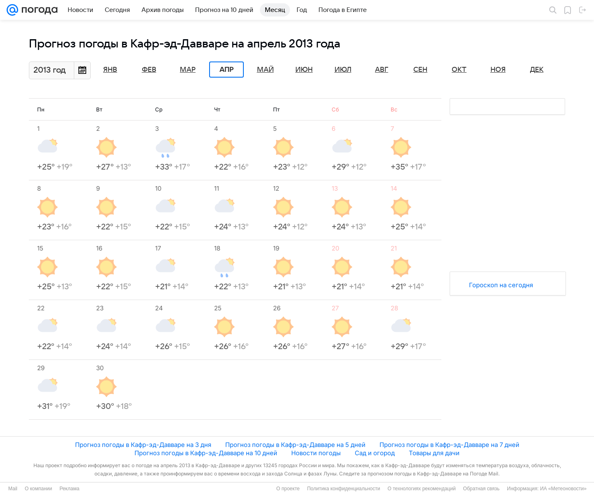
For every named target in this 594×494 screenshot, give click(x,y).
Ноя (498, 69)
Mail (12, 489)
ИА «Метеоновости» (563, 489)
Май (265, 69)
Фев (149, 69)
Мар (188, 69)
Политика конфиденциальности (343, 489)
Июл (343, 69)
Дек (537, 69)
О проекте (288, 489)
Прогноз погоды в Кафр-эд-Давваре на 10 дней (205, 453)
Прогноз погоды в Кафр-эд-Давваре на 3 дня (143, 445)
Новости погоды (316, 453)
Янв (110, 69)
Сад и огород (375, 453)
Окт (459, 69)
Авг (381, 69)
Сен (420, 69)
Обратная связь (481, 489)
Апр (226, 69)
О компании (38, 489)
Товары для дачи (434, 453)
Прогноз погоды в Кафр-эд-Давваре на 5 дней (295, 445)
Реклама (69, 489)
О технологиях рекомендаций (421, 489)
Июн (304, 69)
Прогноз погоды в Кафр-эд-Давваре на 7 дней (449, 445)
